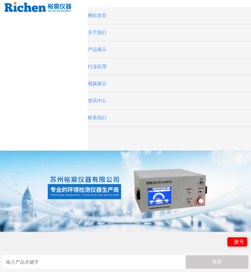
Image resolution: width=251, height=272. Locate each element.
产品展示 (97, 49)
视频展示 (97, 83)
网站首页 (97, 15)
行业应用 (97, 66)
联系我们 (97, 117)
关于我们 (97, 32)
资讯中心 (97, 100)
